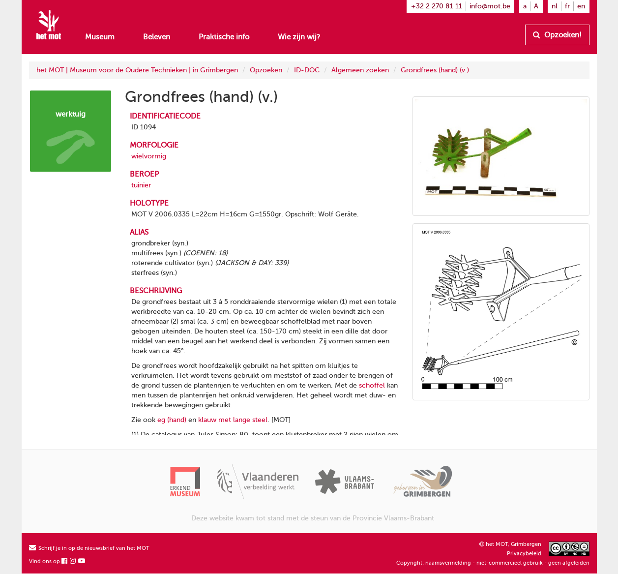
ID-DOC (307, 70)
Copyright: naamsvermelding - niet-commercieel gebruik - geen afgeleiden (492, 563)
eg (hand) (171, 419)
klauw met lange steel (232, 419)
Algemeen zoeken (360, 70)
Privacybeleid (524, 553)
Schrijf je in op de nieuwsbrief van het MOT (89, 548)
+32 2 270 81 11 (436, 6)
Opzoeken (266, 70)
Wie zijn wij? (299, 36)
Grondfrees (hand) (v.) (435, 70)
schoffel (372, 385)
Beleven (156, 36)
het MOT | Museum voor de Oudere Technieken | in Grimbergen (137, 70)
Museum (100, 36)
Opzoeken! (557, 34)
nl (555, 6)
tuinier (141, 185)
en (581, 6)
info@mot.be (490, 6)
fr (567, 6)
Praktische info (224, 36)
